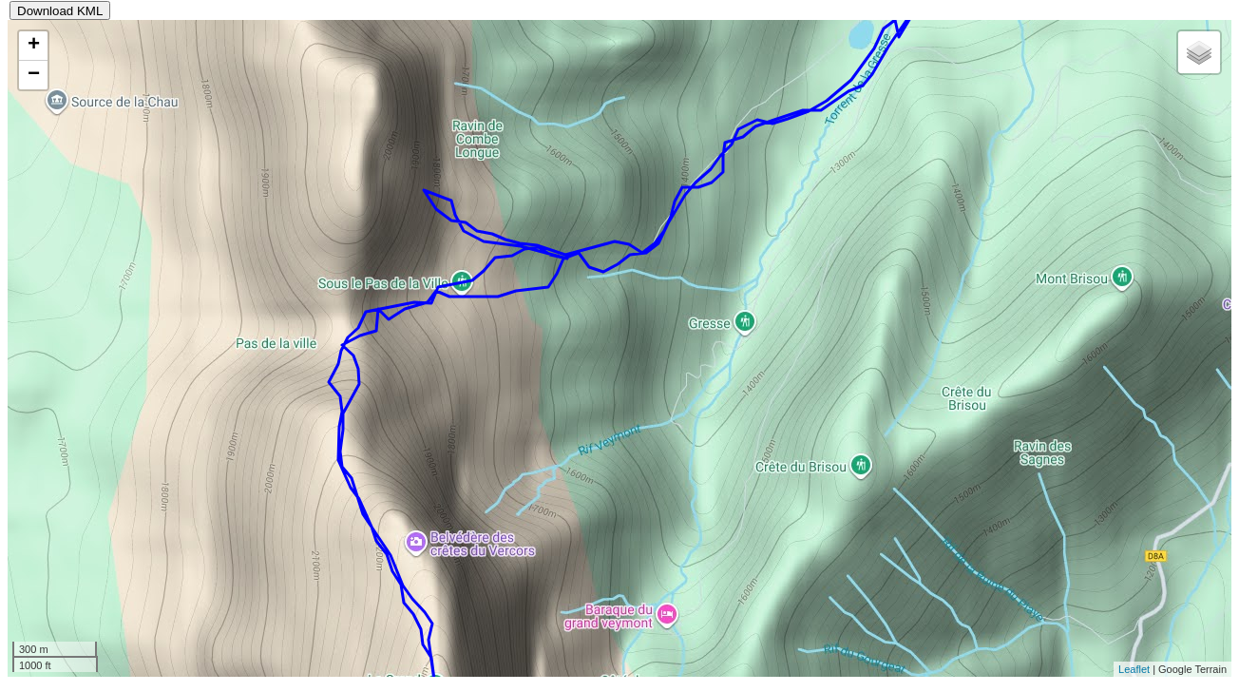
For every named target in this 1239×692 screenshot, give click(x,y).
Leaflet (1134, 669)
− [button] (34, 75)
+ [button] (34, 45)
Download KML (60, 11)
